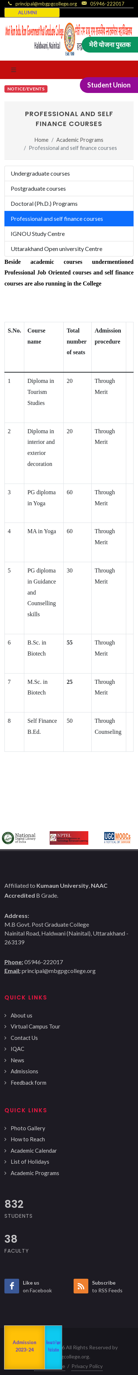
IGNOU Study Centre (38, 233)
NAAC (10, 1347)
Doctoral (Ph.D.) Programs (44, 203)
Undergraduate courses (40, 173)
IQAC (17, 1048)
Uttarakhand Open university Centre (56, 248)
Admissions (24, 1071)
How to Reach (28, 1139)
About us (21, 1015)
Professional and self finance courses (57, 218)
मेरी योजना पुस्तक (110, 44)
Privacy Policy (87, 1366)
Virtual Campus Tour (35, 1026)
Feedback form (28, 1082)
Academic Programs (79, 140)
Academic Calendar (34, 1150)
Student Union (109, 85)
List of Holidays (30, 1161)
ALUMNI (27, 12)
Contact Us (24, 1037)
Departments (34, 1347)
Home (42, 140)
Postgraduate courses (38, 188)
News (17, 1060)
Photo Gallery (28, 1128)
